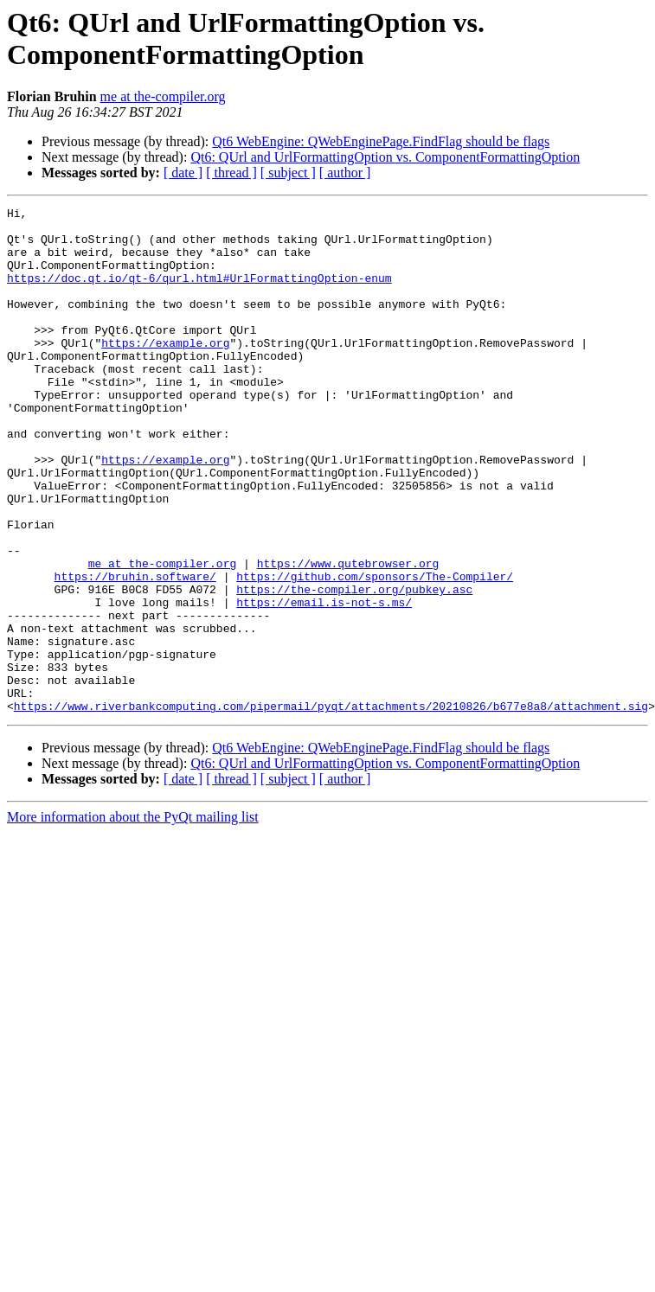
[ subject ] (288, 172)
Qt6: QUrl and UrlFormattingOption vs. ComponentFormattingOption (385, 157)
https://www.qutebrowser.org (348, 635)
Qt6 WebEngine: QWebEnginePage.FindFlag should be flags (380, 141)
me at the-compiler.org (163, 96)
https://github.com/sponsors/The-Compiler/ (374, 651)
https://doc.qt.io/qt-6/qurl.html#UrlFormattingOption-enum (199, 293)
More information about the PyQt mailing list (133, 918)
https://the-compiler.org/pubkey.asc (354, 667)
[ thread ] (231, 172)
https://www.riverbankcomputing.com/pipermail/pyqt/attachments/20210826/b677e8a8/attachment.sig (331, 807)
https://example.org (165, 371)
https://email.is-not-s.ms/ (324, 682)
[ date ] (183, 172)
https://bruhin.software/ (135, 651)
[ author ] (345, 172)
